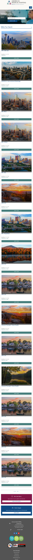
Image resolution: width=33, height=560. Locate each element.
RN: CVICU (4, 142)
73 (17, 491)
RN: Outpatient (5, 233)
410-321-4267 (20, 529)
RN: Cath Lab (5, 50)
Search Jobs (12, 20)
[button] (30, 7)
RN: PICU (3, 111)
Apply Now (16, 58)
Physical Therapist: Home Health (10, 325)
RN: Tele (3, 172)
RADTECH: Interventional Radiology (11, 81)
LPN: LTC (3, 203)
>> (31, 491)
